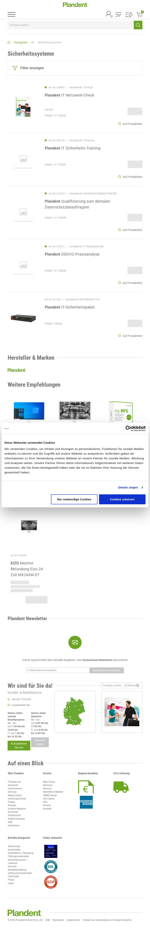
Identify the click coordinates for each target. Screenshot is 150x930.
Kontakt (47, 808)
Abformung (14, 846)
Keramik (12, 866)
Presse (11, 802)
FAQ (45, 802)
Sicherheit (13, 812)
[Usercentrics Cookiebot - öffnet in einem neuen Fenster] (128, 428)
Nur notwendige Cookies (74, 499)
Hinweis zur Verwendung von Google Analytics (107, 920)
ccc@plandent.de (21, 705)
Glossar (47, 805)
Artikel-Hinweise (16, 818)
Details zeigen (128, 487)
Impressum (14, 825)
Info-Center (48, 798)
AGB (10, 822)
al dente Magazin (17, 808)
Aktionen (47, 785)
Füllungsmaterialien (18, 856)
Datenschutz (14, 815)
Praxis (11, 879)
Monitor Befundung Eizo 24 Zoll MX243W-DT (27, 569)
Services (12, 791)
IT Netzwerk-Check (69, 95)
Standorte (13, 785)
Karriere (12, 805)
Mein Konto (49, 782)
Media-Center (15, 795)
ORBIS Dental (50, 795)
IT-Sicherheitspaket (70, 307)
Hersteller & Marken (53, 791)
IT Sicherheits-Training (72, 148)
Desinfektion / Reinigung (21, 853)
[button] (118, 15)
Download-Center (17, 798)
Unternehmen (15, 788)
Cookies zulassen (122, 499)
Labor (11, 883)
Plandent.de (14, 782)
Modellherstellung (17, 869)
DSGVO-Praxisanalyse (72, 254)
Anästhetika (14, 849)
